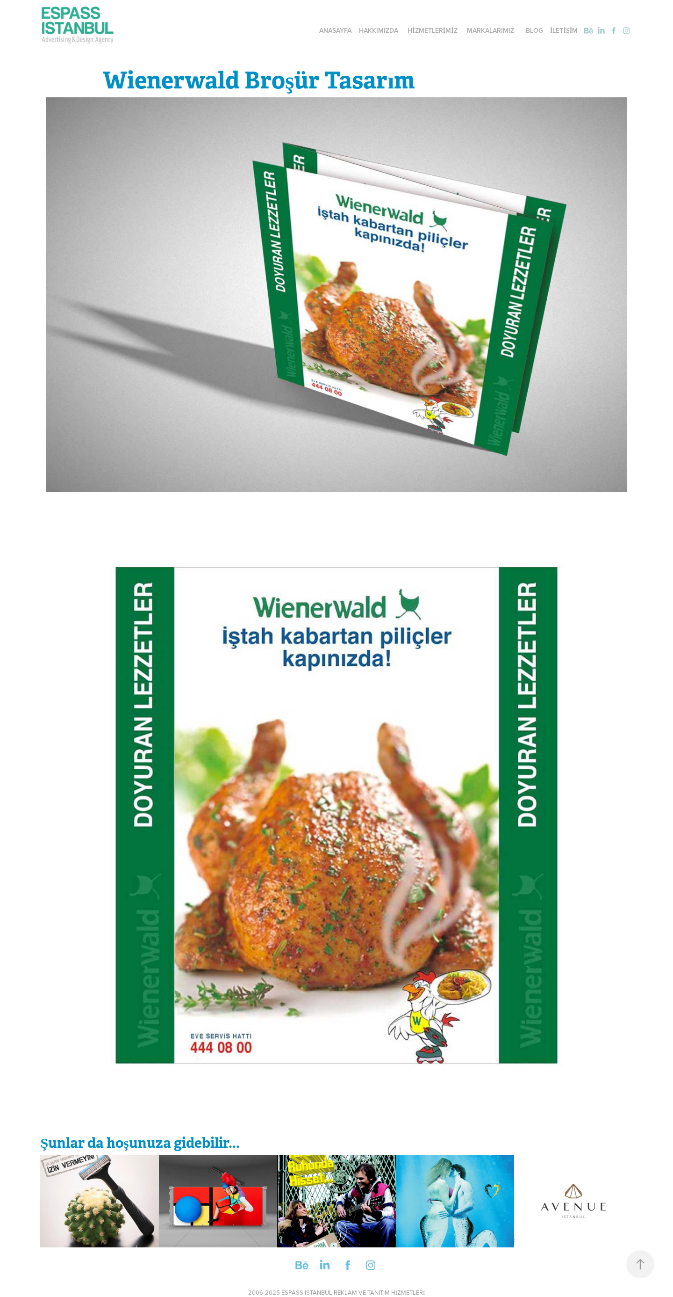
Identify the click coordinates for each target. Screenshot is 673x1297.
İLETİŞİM (564, 30)
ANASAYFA (335, 30)
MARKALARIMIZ (490, 30)
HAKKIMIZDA (378, 30)
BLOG (534, 30)
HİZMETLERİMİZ (432, 30)
